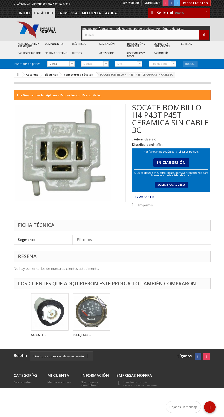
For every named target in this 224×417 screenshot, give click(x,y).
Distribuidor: (142, 144)
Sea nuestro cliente (90, 405)
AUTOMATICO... (85, 335)
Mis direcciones (59, 382)
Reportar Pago (195, 3)
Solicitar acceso (171, 185)
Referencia (140, 139)
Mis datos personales (55, 389)
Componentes (54, 44)
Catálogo (43, 13)
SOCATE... (121, 335)
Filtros (77, 53)
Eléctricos (79, 44)
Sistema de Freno (56, 53)
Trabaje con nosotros (90, 397)
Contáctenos (130, 2)
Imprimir (145, 205)
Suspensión (107, 44)
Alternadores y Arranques (28, 45)
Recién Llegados (26, 392)
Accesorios (106, 53)
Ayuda (111, 13)
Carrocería (161, 53)
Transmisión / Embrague (136, 45)
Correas (186, 44)
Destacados (23, 382)
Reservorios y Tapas (136, 54)
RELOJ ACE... (165, 335)
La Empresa (68, 13)
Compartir (144, 197)
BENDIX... (38, 335)
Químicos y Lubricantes (162, 45)
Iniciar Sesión (171, 162)
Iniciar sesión (152, 2)
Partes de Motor (29, 53)
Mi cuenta (91, 13)
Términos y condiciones (90, 383)
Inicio (24, 13)
